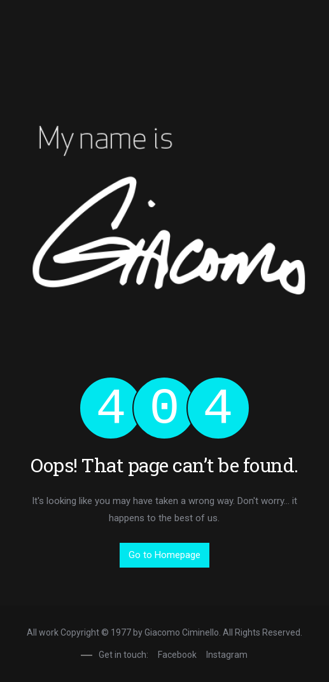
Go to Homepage (164, 555)
